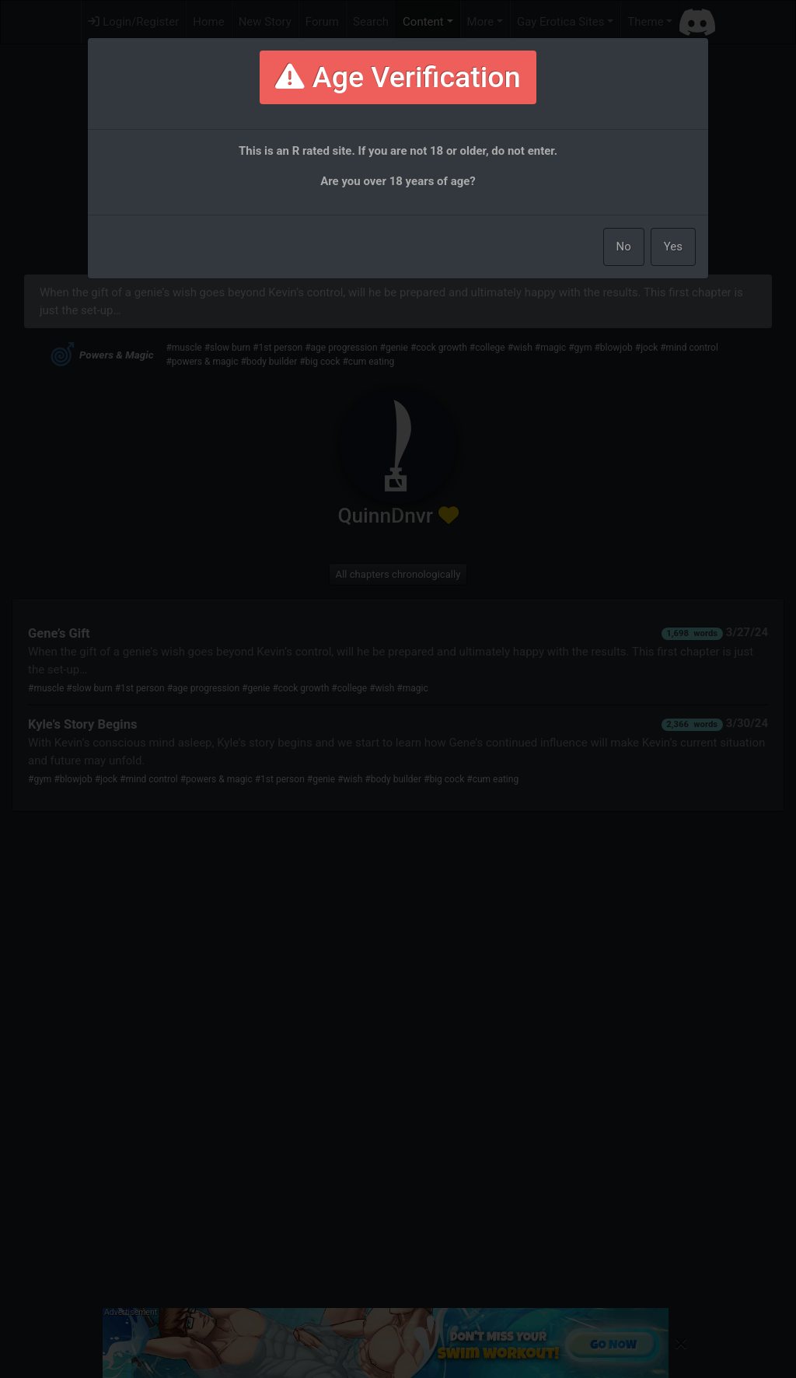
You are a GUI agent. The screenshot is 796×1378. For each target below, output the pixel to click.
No (623, 247)
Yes (673, 247)
